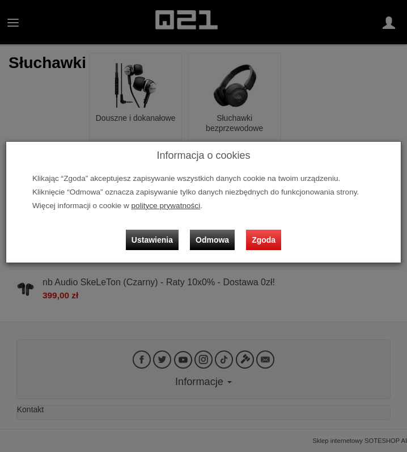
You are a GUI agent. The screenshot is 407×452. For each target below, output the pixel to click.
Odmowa (212, 239)
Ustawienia (152, 239)
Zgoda (263, 239)
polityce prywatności (166, 205)
